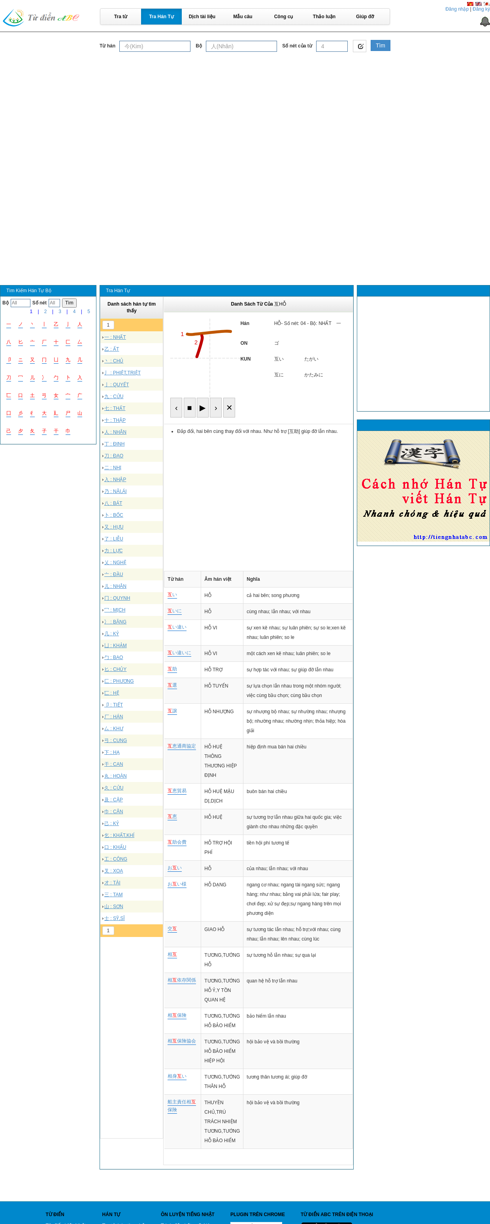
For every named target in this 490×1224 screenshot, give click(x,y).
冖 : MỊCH (114, 610)
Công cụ (283, 16)
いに (175, 611)
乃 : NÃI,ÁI (115, 491)
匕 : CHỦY (115, 669)
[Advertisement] (245, 112)
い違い (177, 627)
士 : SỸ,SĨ (114, 918)
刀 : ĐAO (113, 456)
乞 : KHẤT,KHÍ (119, 835)
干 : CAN (113, 764)
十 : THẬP (115, 420)
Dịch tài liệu (202, 16)
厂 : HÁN (113, 717)
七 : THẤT (114, 408)
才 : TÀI (112, 883)
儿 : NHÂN (115, 586)
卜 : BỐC (113, 515)
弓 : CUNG (115, 740)
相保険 (177, 1015)
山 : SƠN (113, 906)
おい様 (177, 884)
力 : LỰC (113, 550)
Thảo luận (324, 16)
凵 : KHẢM (115, 645)
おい (175, 868)
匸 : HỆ (111, 693)
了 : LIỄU (113, 539)
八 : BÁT (113, 503)
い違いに (179, 652)
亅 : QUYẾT (116, 384)
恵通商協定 (182, 746)
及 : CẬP (113, 800)
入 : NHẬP (115, 479)
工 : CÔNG (115, 859)
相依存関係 (182, 980)
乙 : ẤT (111, 349)
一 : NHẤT (115, 337)
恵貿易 (177, 790)
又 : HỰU (113, 527)
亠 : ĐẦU (113, 574)
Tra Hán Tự (161, 16)
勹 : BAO (113, 657)
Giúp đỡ (365, 16)
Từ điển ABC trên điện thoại (337, 1214)
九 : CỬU (113, 396)
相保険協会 (182, 1041)
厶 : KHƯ (113, 728)
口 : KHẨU (115, 847)
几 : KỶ (111, 634)
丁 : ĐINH (114, 444)
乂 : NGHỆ (115, 562)
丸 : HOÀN (115, 776)
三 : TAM (113, 894)
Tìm (380, 45)
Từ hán (107, 46)
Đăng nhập (457, 9)
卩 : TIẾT (113, 705)
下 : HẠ (112, 752)
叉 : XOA (113, 871)
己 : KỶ (111, 823)
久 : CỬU (113, 788)
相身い (177, 1076)
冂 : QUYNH (117, 598)
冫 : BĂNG (115, 622)
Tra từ (120, 16)
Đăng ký (481, 9)
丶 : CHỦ (113, 361)
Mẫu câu (242, 16)
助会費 (177, 842)
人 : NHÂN (115, 432)
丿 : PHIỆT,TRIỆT (122, 373)
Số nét (39, 303)
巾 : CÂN (113, 811)
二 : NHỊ (112, 467)
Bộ (199, 46)
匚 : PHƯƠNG (119, 681)
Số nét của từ (297, 46)
